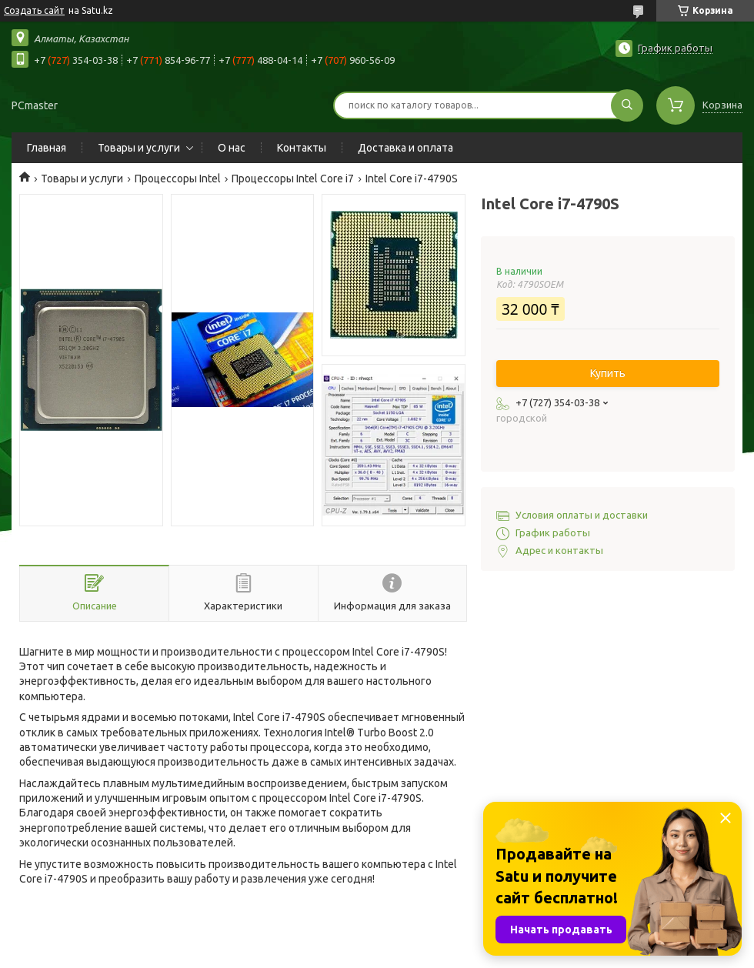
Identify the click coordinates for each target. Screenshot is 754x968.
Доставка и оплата (405, 147)
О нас (231, 147)
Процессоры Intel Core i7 (293, 178)
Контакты (301, 147)
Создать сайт (34, 10)
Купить (608, 373)
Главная (46, 147)
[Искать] (627, 105)
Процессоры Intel (178, 178)
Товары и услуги (139, 147)
